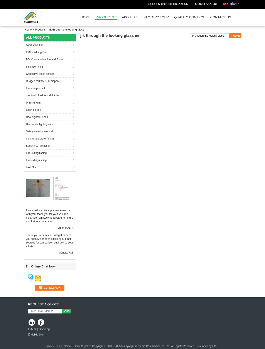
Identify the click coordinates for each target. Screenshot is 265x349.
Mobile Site (36, 334)
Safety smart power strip (40, 131)
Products (105, 17)
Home (86, 17)
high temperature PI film (40, 138)
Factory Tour (156, 17)
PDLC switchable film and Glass (44, 59)
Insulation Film (34, 66)
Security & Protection (38, 145)
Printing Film (33, 102)
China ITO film (72, 346)
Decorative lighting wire (39, 124)
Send (66, 311)
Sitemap (44, 329)
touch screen (33, 109)
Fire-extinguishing (36, 153)
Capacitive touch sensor (40, 73)
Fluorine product (35, 88)
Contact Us (220, 17)
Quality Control (189, 17)
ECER (215, 346)
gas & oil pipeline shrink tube (42, 95)
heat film (31, 167)
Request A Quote (205, 3)
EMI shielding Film (36, 52)
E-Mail (32, 329)
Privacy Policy (54, 346)
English (234, 2)
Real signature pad (37, 117)
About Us (130, 17)
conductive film (34, 45)
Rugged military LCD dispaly (42, 81)
